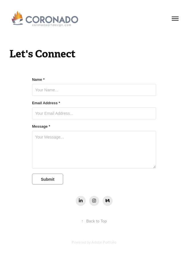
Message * (41, 126)
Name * (38, 80)
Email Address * (46, 103)
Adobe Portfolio (103, 242)
